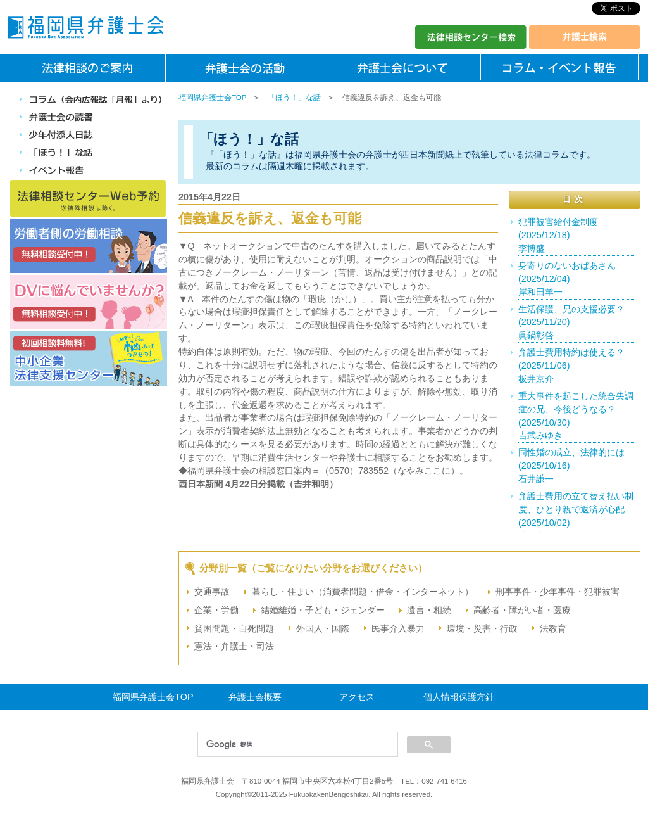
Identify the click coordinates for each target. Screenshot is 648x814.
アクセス (357, 697)
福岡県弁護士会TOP (212, 97)
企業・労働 (216, 610)
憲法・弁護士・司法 (234, 646)
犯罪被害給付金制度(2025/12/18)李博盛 (558, 235)
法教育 (553, 628)
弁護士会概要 (255, 697)
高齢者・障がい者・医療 (522, 610)
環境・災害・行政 (482, 628)
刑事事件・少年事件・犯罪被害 (557, 592)
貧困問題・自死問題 (234, 628)
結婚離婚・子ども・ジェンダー (323, 610)
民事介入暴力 (398, 628)
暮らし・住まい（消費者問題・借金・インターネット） (362, 592)
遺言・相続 (429, 610)
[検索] (296, 745)
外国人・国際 (322, 628)
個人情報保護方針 (458, 697)
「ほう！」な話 (294, 97)
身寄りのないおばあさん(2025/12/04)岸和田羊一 (567, 278)
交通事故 (212, 592)
